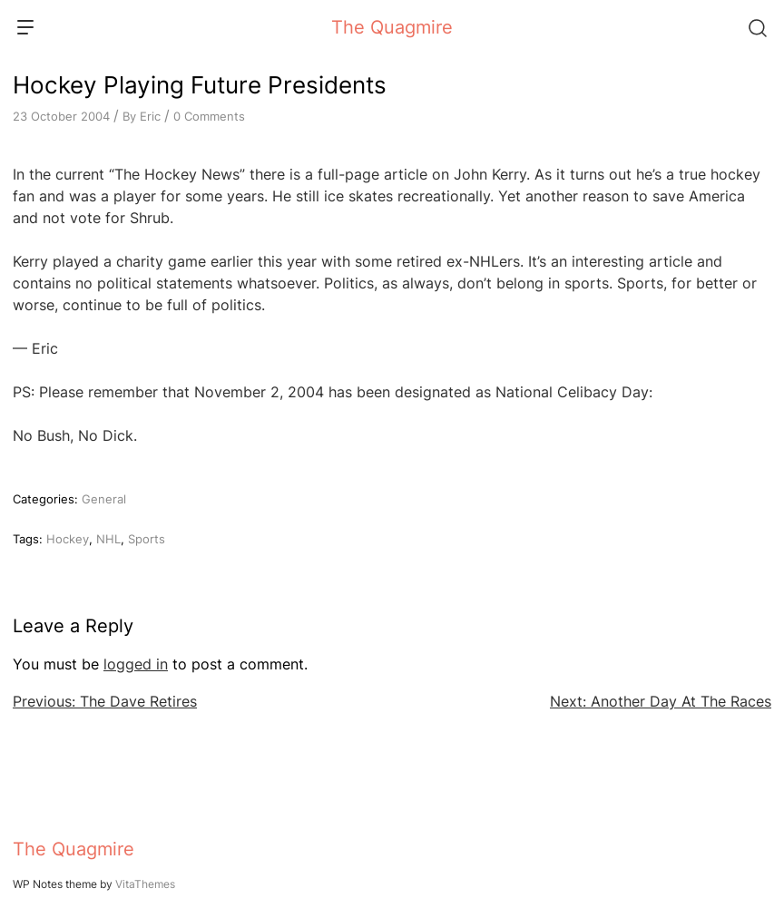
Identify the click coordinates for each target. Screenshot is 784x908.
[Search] (756, 27)
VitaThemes (145, 884)
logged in (135, 664)
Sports (146, 539)
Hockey (67, 539)
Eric (150, 116)
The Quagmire (392, 27)
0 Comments (209, 116)
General (104, 499)
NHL (108, 539)
